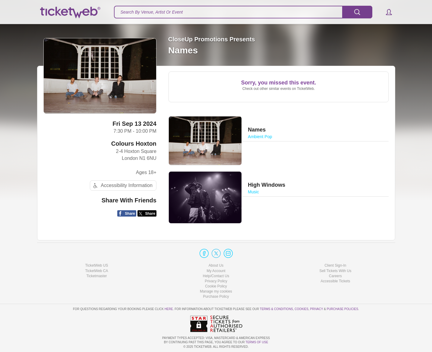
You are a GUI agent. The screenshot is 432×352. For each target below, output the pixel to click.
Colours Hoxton (133, 143)
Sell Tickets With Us (335, 271)
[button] (386, 12)
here (169, 309)
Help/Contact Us (216, 276)
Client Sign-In (335, 265)
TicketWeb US (96, 265)
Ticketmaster (96, 276)
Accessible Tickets (335, 281)
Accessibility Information (122, 185)
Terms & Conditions (276, 309)
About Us (216, 265)
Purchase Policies (342, 309)
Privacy (316, 309)
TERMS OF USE (256, 342)
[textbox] (243, 12)
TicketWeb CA (96, 271)
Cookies (301, 309)
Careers (335, 276)
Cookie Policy (216, 286)
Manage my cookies (216, 291)
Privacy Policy (216, 281)
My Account (216, 271)
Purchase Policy (216, 296)
